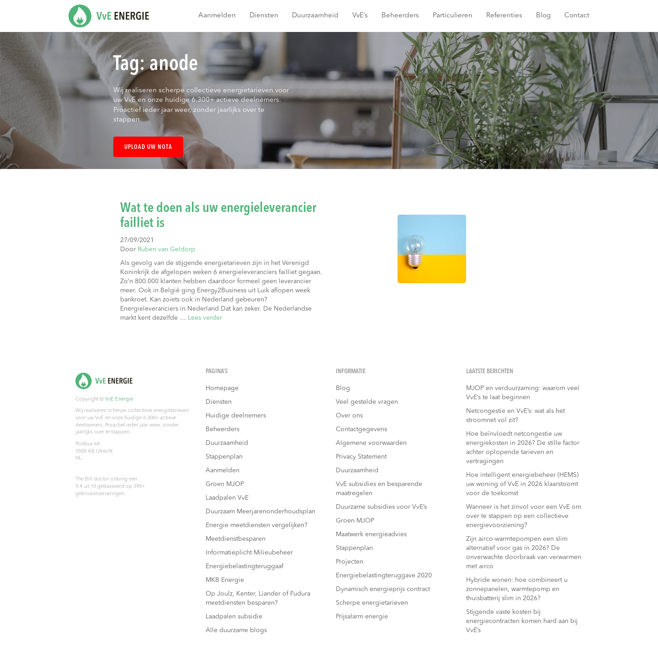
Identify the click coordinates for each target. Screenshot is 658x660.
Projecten (349, 562)
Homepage (222, 388)
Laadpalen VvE (227, 498)
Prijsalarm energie (362, 616)
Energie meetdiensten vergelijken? (257, 525)
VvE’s (360, 15)
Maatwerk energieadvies (371, 534)
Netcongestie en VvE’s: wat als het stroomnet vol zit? (515, 415)
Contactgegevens (361, 429)
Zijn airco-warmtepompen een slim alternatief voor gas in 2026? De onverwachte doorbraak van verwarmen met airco (523, 553)
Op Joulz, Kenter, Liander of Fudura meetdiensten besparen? (258, 598)
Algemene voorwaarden (371, 443)
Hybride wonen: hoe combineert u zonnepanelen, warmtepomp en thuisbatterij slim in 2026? (517, 589)
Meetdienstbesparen (235, 539)
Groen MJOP (225, 484)
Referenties (504, 15)
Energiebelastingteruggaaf (244, 566)
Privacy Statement (361, 457)
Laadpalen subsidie (234, 616)
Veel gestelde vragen (367, 402)
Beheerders (400, 15)
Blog (543, 15)
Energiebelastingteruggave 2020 (384, 575)
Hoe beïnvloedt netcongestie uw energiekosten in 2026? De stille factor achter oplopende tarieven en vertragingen (522, 448)
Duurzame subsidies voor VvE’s (381, 507)
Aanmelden (217, 15)
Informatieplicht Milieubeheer (249, 552)
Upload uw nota (148, 147)
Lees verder (205, 318)
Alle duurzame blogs (236, 630)
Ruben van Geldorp (166, 249)
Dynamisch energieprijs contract (383, 589)
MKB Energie (225, 580)
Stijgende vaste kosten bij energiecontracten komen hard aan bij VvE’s (522, 621)
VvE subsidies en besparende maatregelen (379, 488)
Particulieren (452, 15)
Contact (576, 15)
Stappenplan (224, 457)
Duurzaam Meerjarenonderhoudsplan (260, 511)
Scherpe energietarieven (372, 603)
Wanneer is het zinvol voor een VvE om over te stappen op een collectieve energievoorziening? (523, 516)
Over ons (349, 415)
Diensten (263, 15)
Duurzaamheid (315, 15)
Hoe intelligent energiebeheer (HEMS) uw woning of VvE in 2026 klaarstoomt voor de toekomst (522, 484)
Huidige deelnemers (236, 415)
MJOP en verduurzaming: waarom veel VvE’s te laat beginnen (522, 393)
